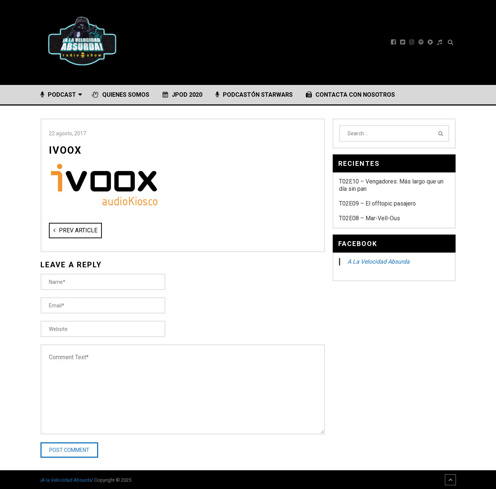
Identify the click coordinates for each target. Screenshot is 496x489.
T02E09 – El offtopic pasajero (377, 203)
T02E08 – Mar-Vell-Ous (369, 218)
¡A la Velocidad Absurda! (66, 480)
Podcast (58, 94)
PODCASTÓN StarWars (254, 94)
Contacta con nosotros (350, 94)
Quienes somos (120, 94)
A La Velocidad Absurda (378, 261)
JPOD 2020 (182, 94)
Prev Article (75, 230)
